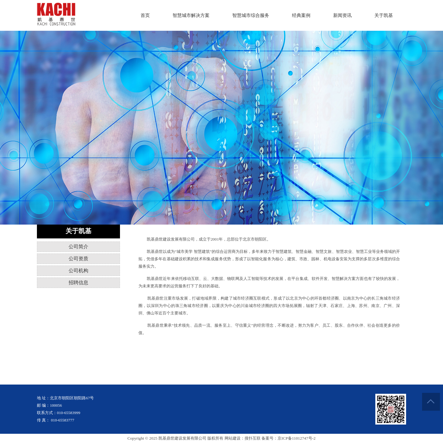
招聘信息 (78, 282)
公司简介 (78, 246)
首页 (145, 15)
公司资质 (78, 258)
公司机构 (78, 270)
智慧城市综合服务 (250, 15)
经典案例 (301, 15)
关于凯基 (383, 15)
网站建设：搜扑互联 (243, 438)
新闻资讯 (342, 15)
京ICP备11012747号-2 (296, 438)
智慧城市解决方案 (191, 15)
